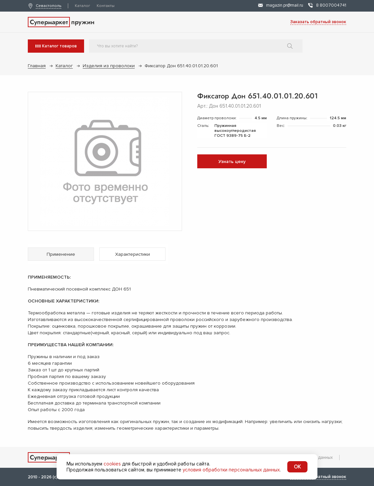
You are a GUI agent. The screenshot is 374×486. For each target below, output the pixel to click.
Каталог (82, 5)
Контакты (106, 5)
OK (297, 467)
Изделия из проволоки (109, 66)
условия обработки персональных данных (231, 470)
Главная (37, 66)
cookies (112, 464)
